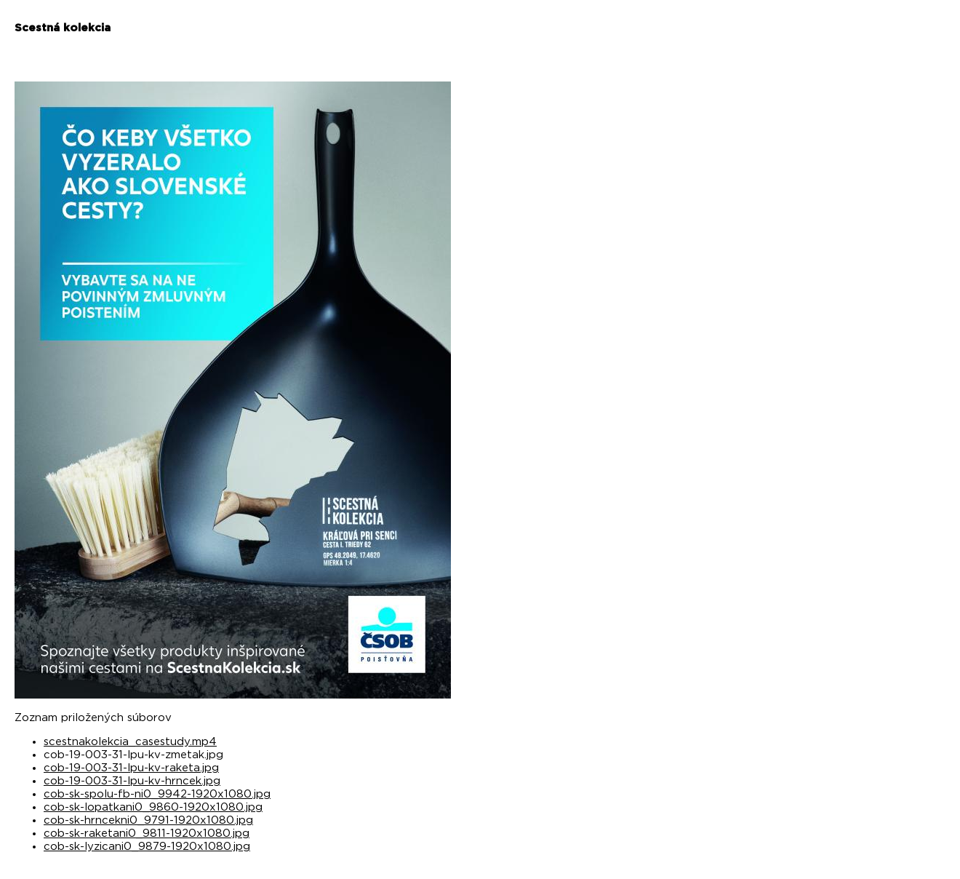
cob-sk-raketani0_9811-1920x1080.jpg (146, 833)
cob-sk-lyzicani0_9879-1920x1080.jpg (147, 846)
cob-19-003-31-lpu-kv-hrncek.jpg (132, 781)
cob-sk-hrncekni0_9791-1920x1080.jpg (148, 820)
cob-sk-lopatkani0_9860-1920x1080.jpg (153, 807)
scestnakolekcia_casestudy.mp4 (130, 741)
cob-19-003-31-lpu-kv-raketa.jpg (131, 768)
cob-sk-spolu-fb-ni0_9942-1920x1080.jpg (157, 794)
